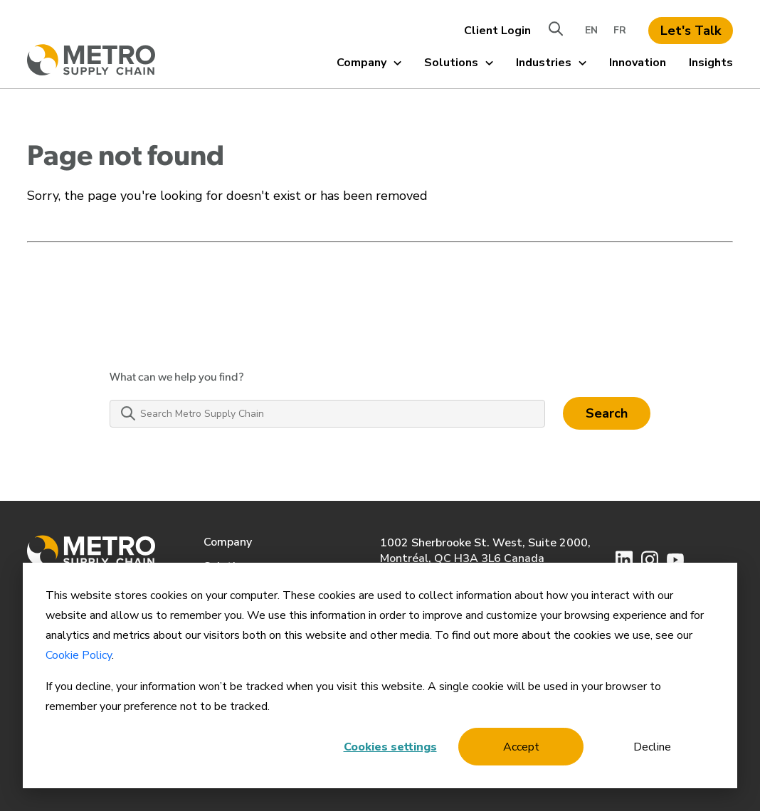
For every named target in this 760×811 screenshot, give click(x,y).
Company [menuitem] (228, 542)
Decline (652, 747)
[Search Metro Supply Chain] (327, 414)
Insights (711, 62)
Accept (521, 747)
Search (607, 413)
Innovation (637, 62)
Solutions (458, 62)
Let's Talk (690, 30)
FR (619, 30)
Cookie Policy (79, 655)
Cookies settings (390, 747)
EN (591, 30)
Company (369, 62)
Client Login (497, 30)
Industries (551, 62)
